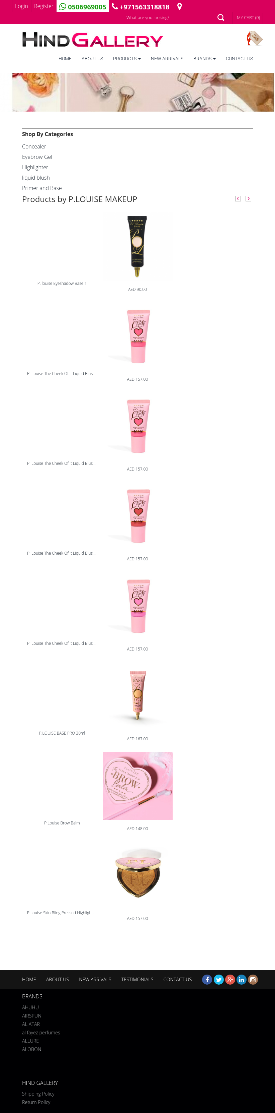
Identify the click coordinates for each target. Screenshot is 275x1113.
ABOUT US (92, 59)
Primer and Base (42, 188)
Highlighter (35, 167)
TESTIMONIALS (137, 979)
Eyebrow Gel (37, 157)
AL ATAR (31, 1023)
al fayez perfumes (41, 1031)
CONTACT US (239, 59)
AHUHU (30, 1006)
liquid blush (36, 177)
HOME (65, 59)
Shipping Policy (38, 1094)
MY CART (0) (248, 17)
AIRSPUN (31, 1014)
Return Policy (36, 1102)
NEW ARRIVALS (167, 59)
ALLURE (30, 1040)
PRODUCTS (127, 59)
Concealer (34, 146)
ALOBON (31, 1048)
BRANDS (204, 59)
